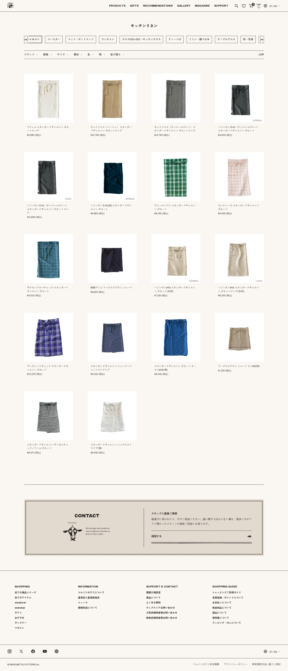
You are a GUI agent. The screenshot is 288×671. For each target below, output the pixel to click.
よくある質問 (153, 602)
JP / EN (270, 5)
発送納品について (221, 608)
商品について (153, 597)
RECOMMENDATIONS (158, 5)
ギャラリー (21, 623)
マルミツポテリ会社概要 (206, 664)
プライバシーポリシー (236, 664)
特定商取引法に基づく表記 (266, 664)
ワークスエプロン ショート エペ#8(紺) (239, 366)
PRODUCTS (117, 5)
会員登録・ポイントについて (227, 597)
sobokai (20, 608)
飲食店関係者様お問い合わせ (161, 618)
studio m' (20, 602)
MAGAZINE (202, 5)
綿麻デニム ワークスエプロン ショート (111, 287)
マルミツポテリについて (91, 592)
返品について (219, 613)
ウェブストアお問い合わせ (160, 608)
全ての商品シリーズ (25, 592)
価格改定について (87, 608)
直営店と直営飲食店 (89, 597)
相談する (156, 536)
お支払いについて (221, 602)
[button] (26, 39)
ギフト (18, 613)
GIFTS (134, 5)
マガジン (19, 628)
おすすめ (19, 618)
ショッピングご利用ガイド (226, 592)
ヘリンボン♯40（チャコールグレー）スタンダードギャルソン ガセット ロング (48, 209)
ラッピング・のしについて (226, 623)
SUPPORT (221, 5)
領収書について (220, 618)
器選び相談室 (153, 592)
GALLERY (183, 5)
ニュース (83, 602)
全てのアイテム (23, 597)
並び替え (115, 54)
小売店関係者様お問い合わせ (161, 613)
